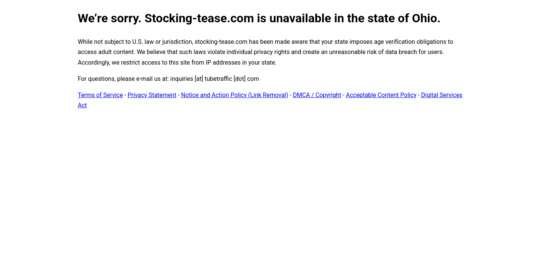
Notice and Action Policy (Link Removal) (234, 95)
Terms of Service (100, 95)
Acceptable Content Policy (381, 95)
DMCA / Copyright (317, 95)
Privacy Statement (152, 95)
